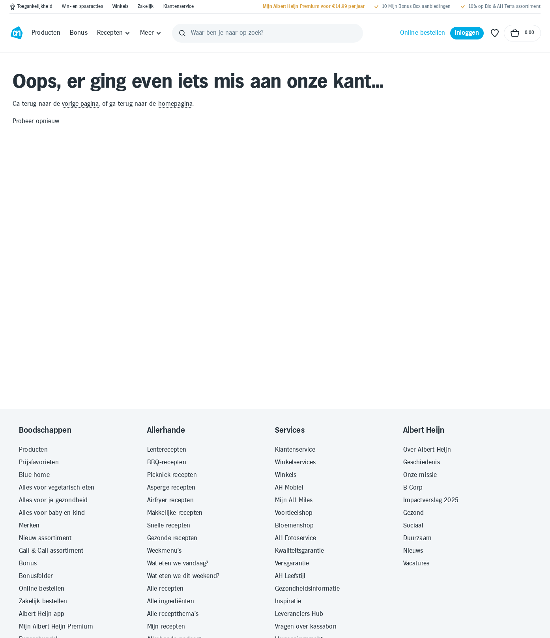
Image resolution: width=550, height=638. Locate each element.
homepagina (175, 104)
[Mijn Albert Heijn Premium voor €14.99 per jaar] (314, 6)
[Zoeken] (182, 33)
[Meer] (150, 33)
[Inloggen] (467, 33)
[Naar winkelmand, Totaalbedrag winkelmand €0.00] (522, 33)
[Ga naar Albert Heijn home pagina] (16, 33)
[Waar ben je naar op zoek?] (267, 33)
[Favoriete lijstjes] (495, 33)
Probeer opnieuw (36, 121)
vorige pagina (80, 104)
